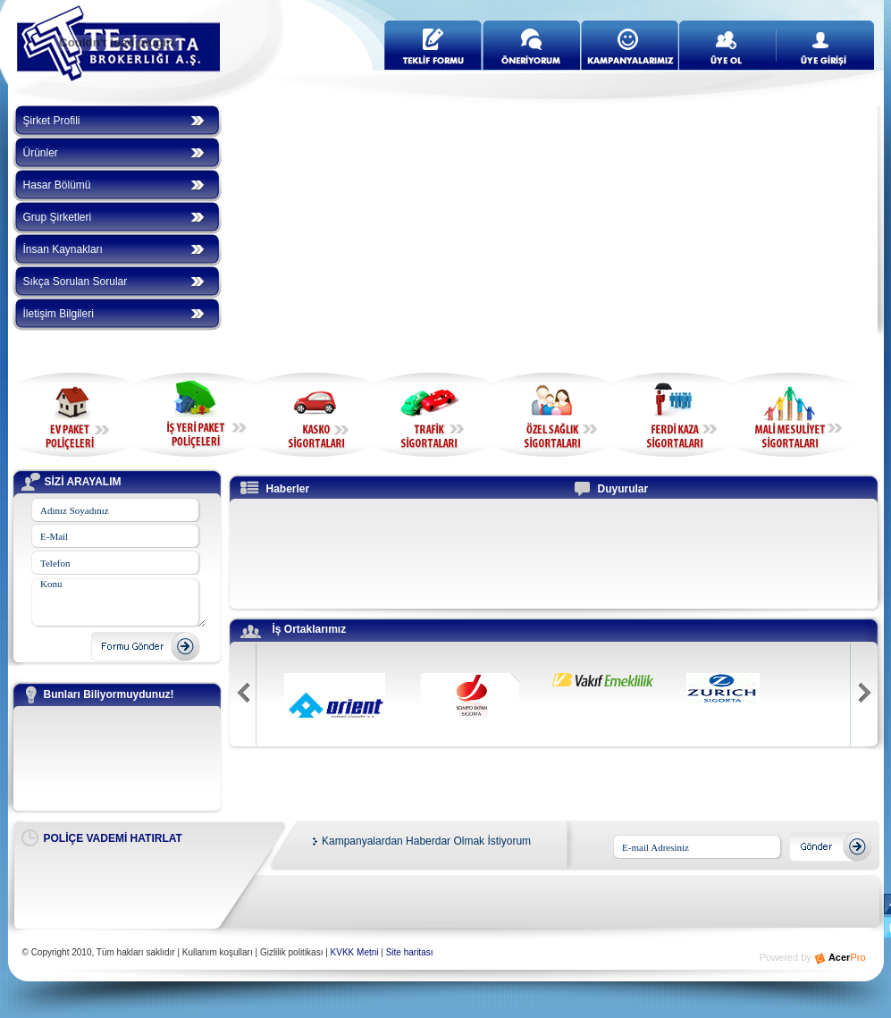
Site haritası (409, 952)
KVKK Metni (355, 952)
